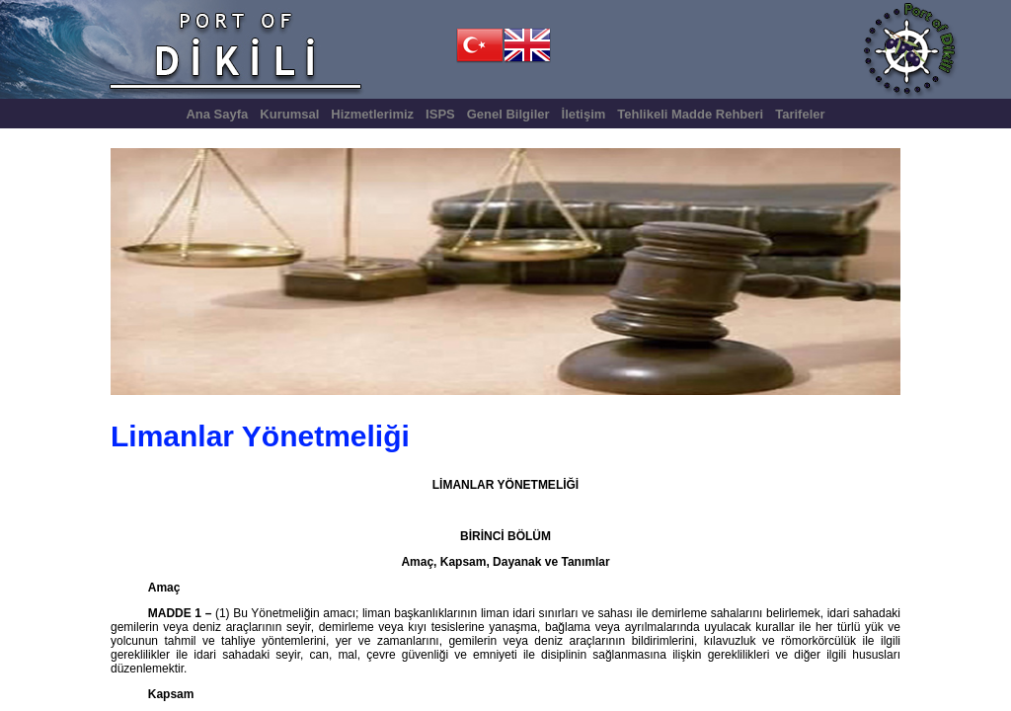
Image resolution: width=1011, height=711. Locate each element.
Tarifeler (799, 114)
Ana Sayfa (217, 114)
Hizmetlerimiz (372, 114)
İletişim (584, 114)
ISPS (440, 114)
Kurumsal (289, 114)
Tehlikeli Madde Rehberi (690, 114)
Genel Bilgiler (508, 114)
